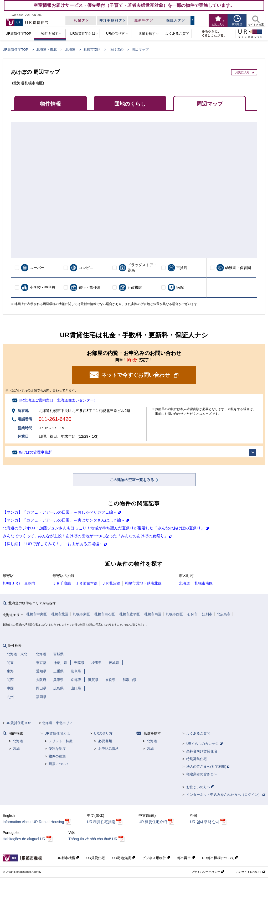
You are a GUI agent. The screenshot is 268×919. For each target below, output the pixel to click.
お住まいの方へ (200, 787)
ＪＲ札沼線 (111, 583)
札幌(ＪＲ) (11, 583)
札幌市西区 (174, 614)
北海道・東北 (46, 49)
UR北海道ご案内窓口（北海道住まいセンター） (58, 400)
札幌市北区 (59, 614)
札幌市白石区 (104, 614)
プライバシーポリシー (207, 871)
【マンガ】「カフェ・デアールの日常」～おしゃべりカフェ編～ (60, 512)
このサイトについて (250, 871)
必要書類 (105, 741)
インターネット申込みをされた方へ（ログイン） (225, 795)
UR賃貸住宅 (95, 858)
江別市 (207, 614)
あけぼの (116, 49)
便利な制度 (57, 749)
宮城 (16, 749)
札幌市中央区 (36, 614)
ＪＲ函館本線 (86, 583)
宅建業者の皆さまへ (201, 774)
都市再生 (186, 858)
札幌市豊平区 (129, 614)
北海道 (70, 49)
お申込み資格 (108, 749)
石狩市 (192, 614)
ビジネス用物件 (156, 858)
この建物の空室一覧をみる (132, 480)
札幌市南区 (92, 49)
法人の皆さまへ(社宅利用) (208, 766)
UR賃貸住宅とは (57, 733)
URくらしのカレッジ (204, 744)
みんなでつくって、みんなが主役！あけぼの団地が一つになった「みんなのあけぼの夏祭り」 (85, 536)
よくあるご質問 (198, 733)
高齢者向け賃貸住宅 (201, 751)
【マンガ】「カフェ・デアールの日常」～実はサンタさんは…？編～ (64, 520)
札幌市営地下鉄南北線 (143, 583)
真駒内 (29, 583)
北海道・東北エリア (57, 723)
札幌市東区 (81, 614)
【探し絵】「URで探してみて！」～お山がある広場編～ (53, 543)
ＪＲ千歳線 (62, 583)
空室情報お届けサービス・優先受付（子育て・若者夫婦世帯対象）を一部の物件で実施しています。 (134, 5)
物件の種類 (57, 756)
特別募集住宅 (196, 759)
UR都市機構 (67, 858)
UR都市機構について (220, 858)
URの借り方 (103, 733)
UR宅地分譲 (123, 858)
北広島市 (223, 614)
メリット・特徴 (61, 741)
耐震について (59, 764)
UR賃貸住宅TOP (15, 49)
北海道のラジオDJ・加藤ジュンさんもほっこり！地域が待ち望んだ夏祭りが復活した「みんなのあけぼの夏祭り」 (104, 528)
